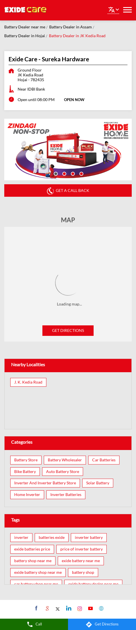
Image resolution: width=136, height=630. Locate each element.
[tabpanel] (68, 149)
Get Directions (68, 330)
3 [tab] (72, 173)
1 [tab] (55, 173)
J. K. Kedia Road (28, 382)
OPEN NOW (74, 99)
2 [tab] (63, 173)
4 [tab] (80, 173)
